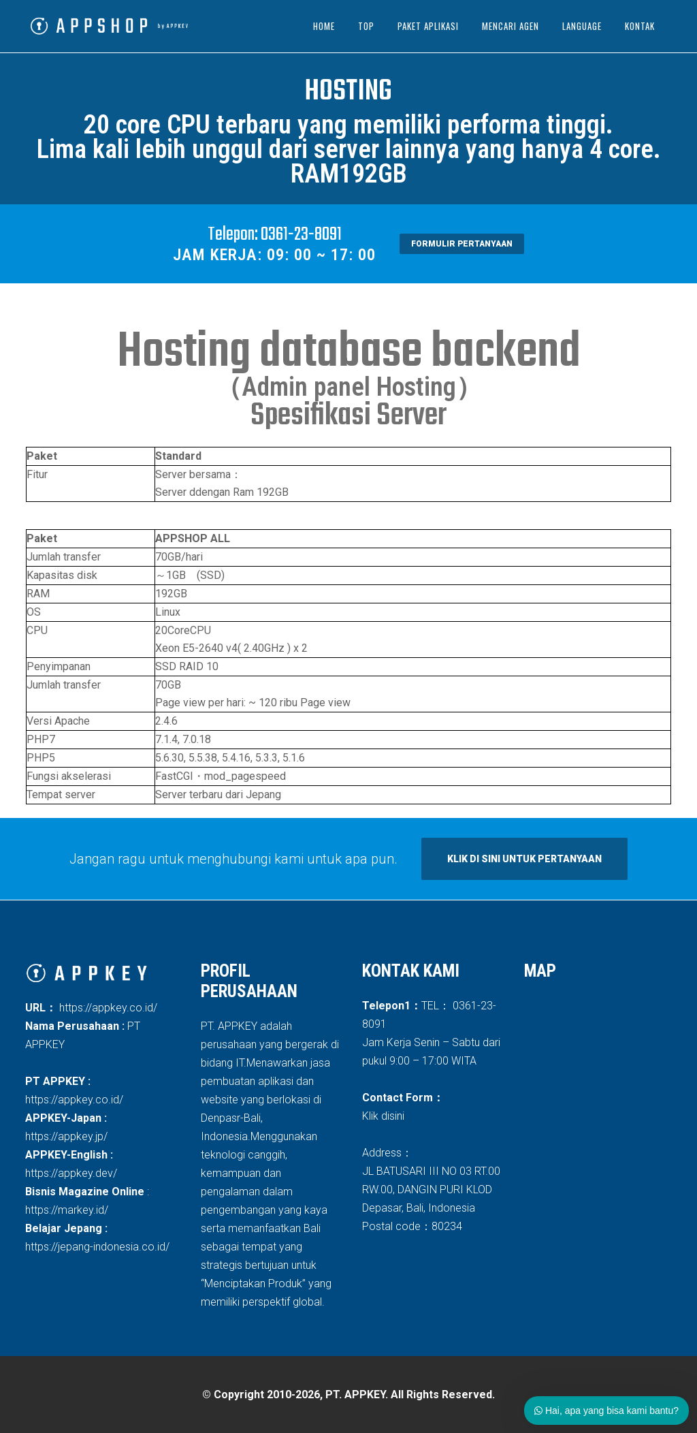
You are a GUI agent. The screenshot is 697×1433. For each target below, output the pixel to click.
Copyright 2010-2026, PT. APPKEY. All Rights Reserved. (354, 1394)
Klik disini (383, 1115)
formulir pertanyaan (462, 244)
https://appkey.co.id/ (106, 1007)
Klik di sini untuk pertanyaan (524, 858)
